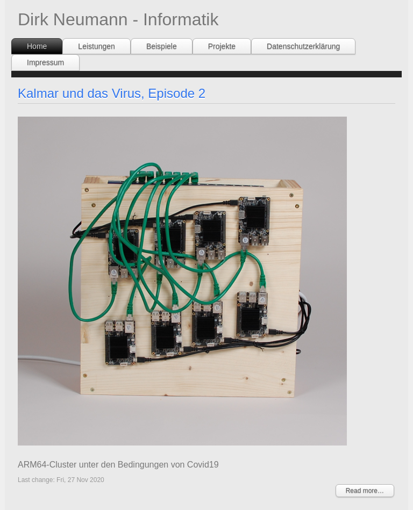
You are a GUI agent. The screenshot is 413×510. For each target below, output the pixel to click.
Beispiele (161, 46)
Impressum (45, 62)
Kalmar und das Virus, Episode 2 (111, 93)
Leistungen (96, 46)
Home (37, 46)
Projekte (222, 46)
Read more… (365, 490)
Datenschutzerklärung (303, 46)
